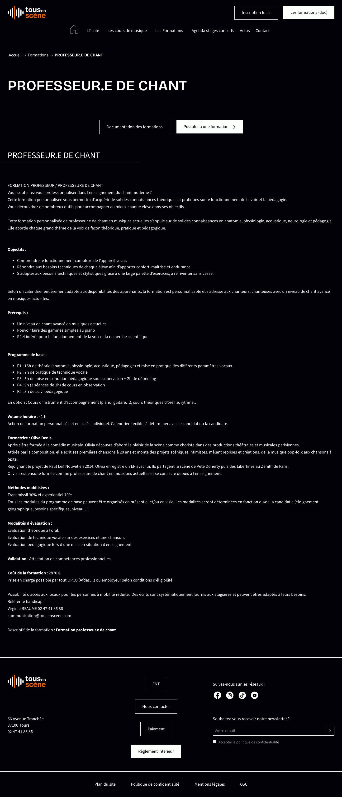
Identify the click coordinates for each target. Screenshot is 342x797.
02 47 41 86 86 (20, 732)
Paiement (156, 729)
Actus (245, 31)
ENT (156, 684)
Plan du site (105, 784)
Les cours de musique (127, 31)
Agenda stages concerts (213, 31)
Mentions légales (210, 784)
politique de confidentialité (257, 742)
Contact (263, 31)
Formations (38, 55)
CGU (244, 784)
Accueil (15, 55)
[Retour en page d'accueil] (27, 12)
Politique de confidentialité (155, 784)
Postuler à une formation (210, 127)
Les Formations (169, 31)
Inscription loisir (256, 13)
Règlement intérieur (156, 751)
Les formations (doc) (308, 12)
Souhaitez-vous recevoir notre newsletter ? (251, 719)
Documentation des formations (135, 127)
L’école (93, 31)
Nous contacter (156, 707)
